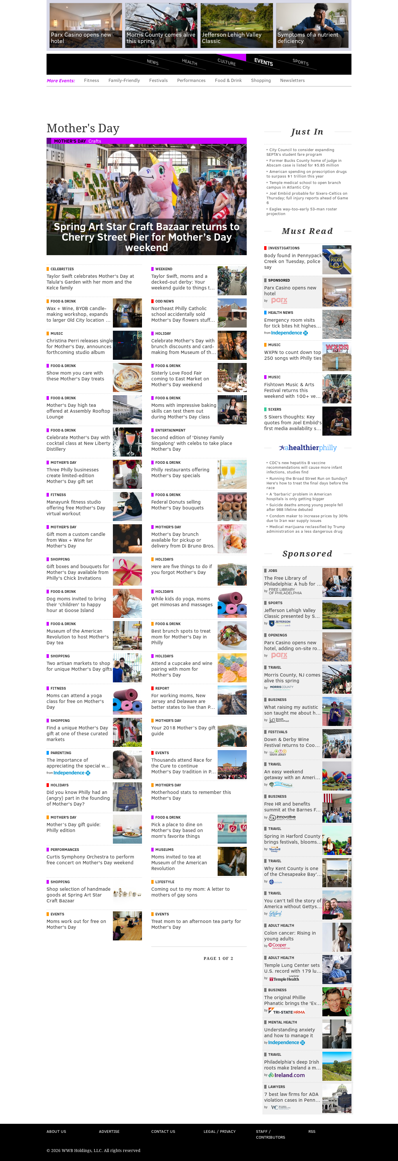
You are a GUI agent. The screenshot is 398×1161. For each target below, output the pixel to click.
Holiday (163, 333)
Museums (164, 849)
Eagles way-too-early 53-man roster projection (301, 211)
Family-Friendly (124, 80)
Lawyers (276, 1086)
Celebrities (62, 268)
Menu (56, 64)
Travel (274, 667)
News (153, 62)
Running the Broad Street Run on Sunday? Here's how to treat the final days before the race (307, 482)
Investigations (284, 248)
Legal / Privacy (220, 1131)
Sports (301, 62)
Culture (227, 62)
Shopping (261, 80)
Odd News (164, 301)
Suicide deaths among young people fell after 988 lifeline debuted (304, 507)
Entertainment (170, 430)
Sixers (274, 409)
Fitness (91, 80)
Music (57, 333)
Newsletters (292, 80)
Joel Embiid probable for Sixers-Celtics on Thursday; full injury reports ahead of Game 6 (307, 197)
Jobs (272, 570)
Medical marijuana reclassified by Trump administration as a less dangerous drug (305, 529)
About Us (56, 1131)
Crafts (94, 141)
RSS (311, 1131)
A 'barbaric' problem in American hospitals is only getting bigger (299, 496)
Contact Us (163, 1131)
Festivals (158, 80)
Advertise (109, 1131)
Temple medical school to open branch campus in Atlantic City (303, 185)
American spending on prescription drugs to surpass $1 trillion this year (306, 174)
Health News (280, 312)
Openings (277, 635)
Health (189, 62)
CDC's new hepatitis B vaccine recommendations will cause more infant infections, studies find (304, 467)
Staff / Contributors (270, 1134)
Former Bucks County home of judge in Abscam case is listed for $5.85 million (304, 163)
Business (277, 699)
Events (263, 62)
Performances (191, 80)
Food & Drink (228, 80)
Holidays (164, 559)
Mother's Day (70, 141)
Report (162, 688)
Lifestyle (164, 881)
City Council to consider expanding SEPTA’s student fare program (300, 152)
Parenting (61, 752)
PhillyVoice (86, 64)
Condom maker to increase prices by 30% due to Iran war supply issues (307, 518)
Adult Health (281, 925)
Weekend (163, 268)
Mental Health (282, 1022)
